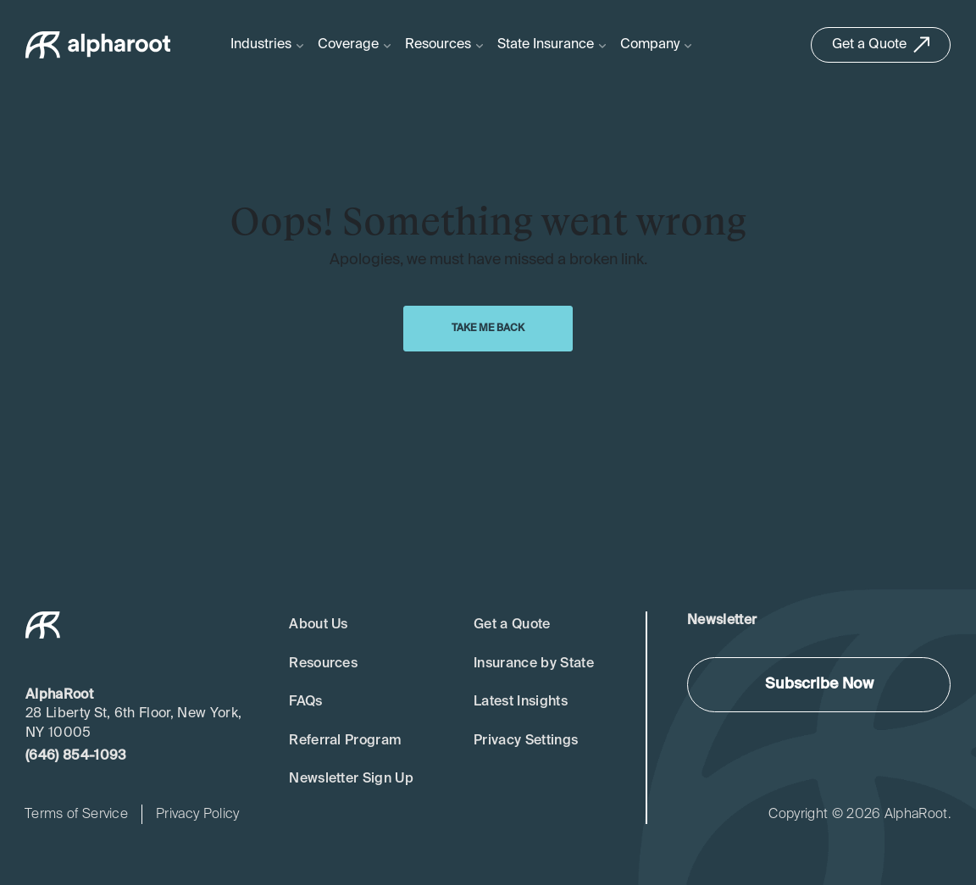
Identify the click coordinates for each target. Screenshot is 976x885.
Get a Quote (512, 625)
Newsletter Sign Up (351, 779)
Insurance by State (534, 664)
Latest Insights (521, 702)
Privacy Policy (197, 814)
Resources (323, 664)
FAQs (305, 702)
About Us (318, 625)
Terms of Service (76, 814)
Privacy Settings (526, 741)
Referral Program (345, 741)
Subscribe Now (819, 684)
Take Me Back (488, 329)
